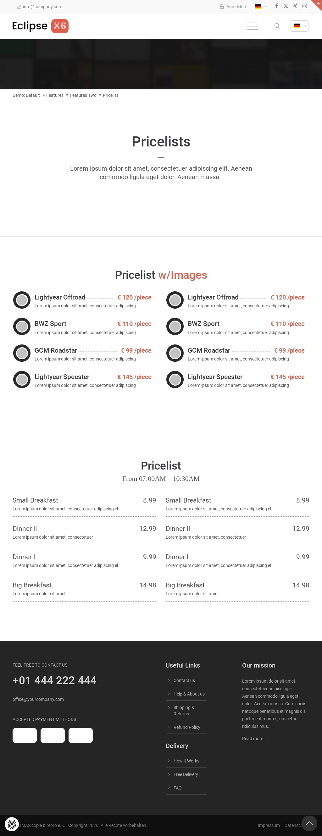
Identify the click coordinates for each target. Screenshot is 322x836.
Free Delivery (186, 774)
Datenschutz (297, 825)
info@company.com (39, 6)
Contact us (184, 680)
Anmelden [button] (232, 6)
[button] (278, 26)
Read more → (255, 738)
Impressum (269, 825)
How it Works (186, 760)
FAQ (178, 787)
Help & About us (189, 693)
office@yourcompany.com (38, 699)
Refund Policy (187, 727)
